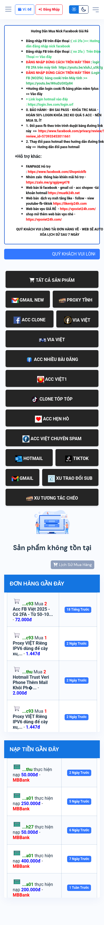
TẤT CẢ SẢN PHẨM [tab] (52, 280)
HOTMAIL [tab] (29, 458)
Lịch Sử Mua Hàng (72, 564)
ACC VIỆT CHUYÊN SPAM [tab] (51, 438)
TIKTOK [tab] (76, 459)
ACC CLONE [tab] (29, 320)
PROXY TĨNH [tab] (75, 300)
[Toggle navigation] (96, 9)
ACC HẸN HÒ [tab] (52, 419)
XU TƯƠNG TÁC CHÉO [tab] (52, 498)
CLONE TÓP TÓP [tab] (51, 399)
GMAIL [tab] (22, 478)
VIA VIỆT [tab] (77, 320)
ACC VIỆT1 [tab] (52, 379)
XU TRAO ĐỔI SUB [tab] (70, 478)
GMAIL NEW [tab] (28, 300)
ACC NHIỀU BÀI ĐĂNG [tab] (52, 359)
